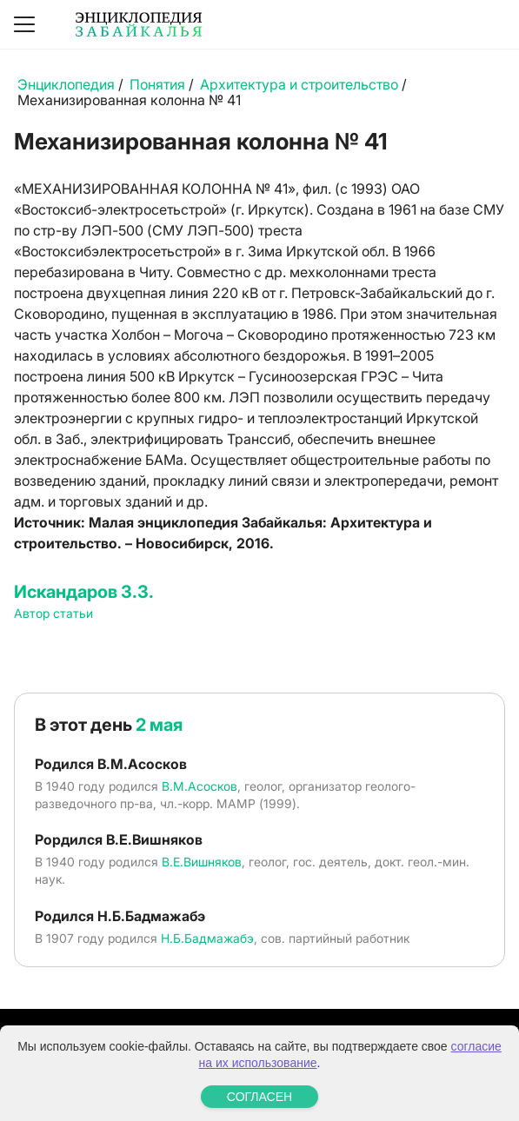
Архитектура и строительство (299, 84)
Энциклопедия (66, 84)
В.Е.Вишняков (202, 861)
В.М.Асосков (199, 786)
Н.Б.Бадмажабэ (207, 938)
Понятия (157, 84)
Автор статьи (53, 613)
